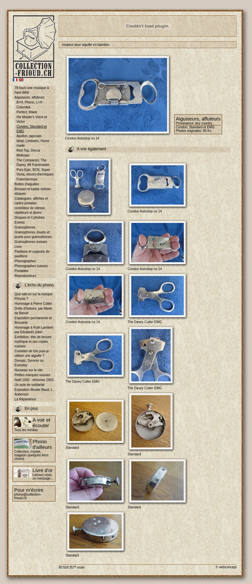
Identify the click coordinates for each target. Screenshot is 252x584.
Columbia (23, 107)
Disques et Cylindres (29, 217)
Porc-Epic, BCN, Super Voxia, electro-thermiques (34, 172)
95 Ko (207, 131)
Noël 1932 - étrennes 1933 (33, 380)
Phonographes (25, 261)
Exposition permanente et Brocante (33, 320)
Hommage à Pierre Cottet (33, 303)
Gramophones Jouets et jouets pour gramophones (33, 234)
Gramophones (24, 227)
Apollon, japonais (28, 136)
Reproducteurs (25, 276)
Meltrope (22, 155)
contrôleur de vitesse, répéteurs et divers (30, 210)
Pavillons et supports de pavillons (31, 254)
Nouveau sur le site (28, 370)
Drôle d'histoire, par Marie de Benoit (33, 311)
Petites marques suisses (32, 375)
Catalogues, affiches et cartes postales (31, 201)
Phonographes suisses (31, 266)
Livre (18, 246)
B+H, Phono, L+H (29, 102)
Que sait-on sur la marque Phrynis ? (33, 296)
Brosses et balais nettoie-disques (32, 191)
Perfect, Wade (26, 112)
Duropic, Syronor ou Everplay (29, 363)
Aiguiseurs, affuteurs (29, 97)
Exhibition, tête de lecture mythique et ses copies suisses (32, 341)
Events (19, 222)
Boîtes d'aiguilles (26, 184)
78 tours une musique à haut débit (31, 90)
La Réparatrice (25, 399)
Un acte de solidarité (29, 385)
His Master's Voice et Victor (31, 119)
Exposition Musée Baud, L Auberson (33, 392)
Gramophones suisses (30, 242)
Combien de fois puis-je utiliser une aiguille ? (31, 353)
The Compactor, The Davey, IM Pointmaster (32, 162)
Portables (21, 271)
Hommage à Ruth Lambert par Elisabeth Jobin (33, 330)
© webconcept (226, 567)
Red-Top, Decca (28, 150)
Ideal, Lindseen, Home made (32, 143)
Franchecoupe (26, 179)
